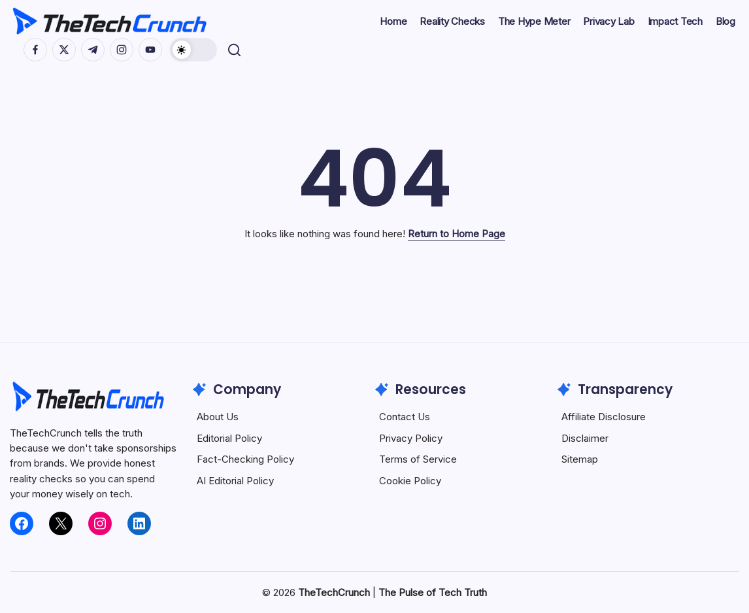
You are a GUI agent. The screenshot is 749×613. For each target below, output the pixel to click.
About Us (218, 416)
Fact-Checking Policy (245, 459)
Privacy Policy (410, 438)
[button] (194, 49)
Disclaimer (584, 438)
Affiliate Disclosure (603, 416)
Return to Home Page (456, 233)
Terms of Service (418, 459)
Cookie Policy (410, 480)
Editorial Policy (229, 438)
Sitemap (579, 459)
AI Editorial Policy (235, 480)
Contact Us (404, 416)
